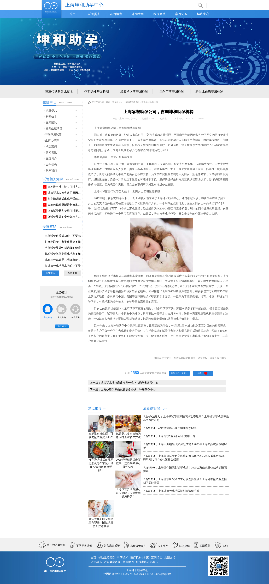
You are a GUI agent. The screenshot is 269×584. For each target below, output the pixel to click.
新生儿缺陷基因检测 (209, 91)
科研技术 (122, 557)
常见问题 (116, 102)
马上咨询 (62, 326)
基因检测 (128, 562)
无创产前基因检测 (171, 91)
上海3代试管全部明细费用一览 (176, 436)
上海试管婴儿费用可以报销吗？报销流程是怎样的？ (65, 210)
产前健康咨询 (112, 562)
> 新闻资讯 (50, 152)
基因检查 (116, 14)
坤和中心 (203, 14)
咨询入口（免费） (179, 373)
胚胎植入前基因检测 (134, 91)
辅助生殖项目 (106, 557)
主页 (93, 557)
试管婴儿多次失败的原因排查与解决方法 (65, 192)
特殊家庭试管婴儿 (147, 562)
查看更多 (72, 273)
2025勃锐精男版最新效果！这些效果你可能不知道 (65, 204)
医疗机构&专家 (139, 557)
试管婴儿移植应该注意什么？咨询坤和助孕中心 (129, 382)
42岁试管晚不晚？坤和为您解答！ (178, 428)
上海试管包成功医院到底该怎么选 (178, 490)
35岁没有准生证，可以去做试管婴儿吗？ (65, 186)
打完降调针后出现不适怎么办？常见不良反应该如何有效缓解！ (65, 198)
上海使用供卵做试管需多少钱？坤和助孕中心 (128, 389)
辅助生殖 (138, 14)
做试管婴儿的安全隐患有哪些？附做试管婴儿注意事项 (65, 216)
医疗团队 (159, 14)
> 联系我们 (50, 170)
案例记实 (181, 14)
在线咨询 (48, 317)
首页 (72, 14)
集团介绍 (169, 557)
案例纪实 (156, 557)
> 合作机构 (50, 164)
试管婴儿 (94, 14)
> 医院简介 (50, 158)
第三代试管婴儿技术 (59, 91)
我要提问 (50, 273)
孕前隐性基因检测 (96, 91)
